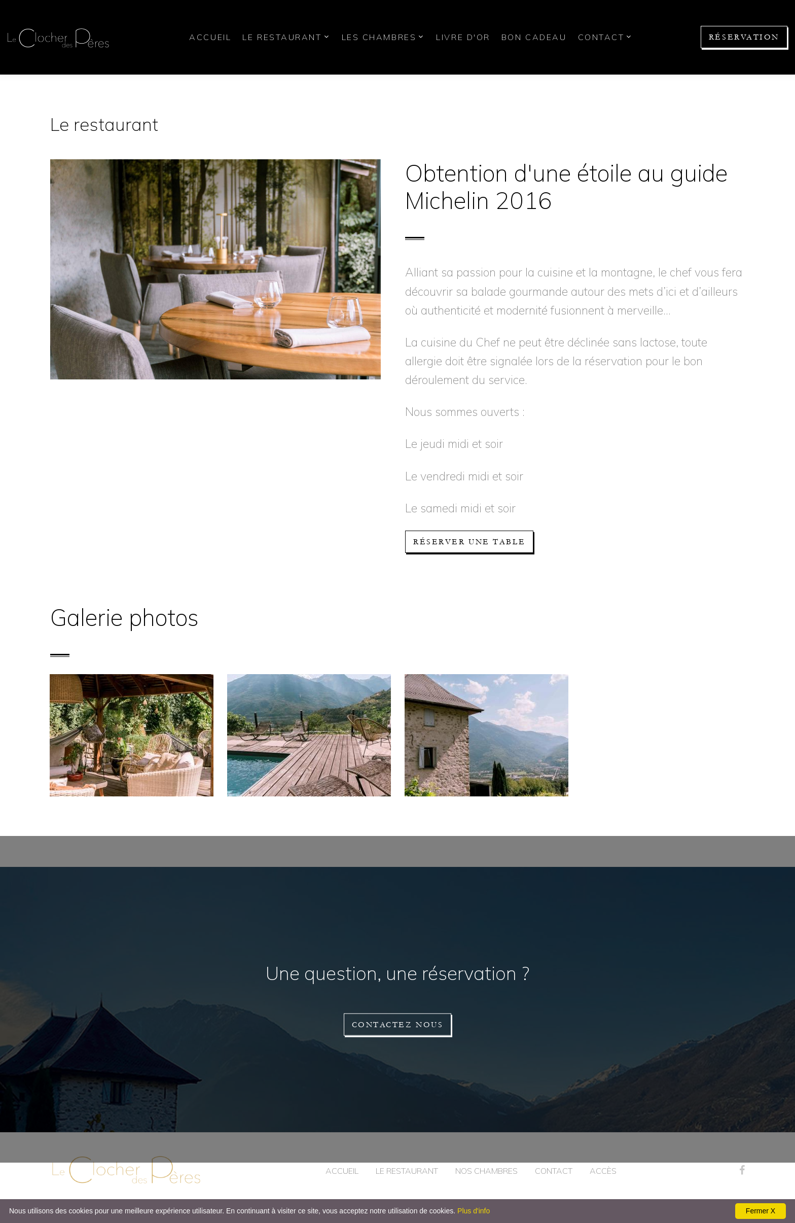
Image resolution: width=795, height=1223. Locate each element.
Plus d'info (473, 1211)
